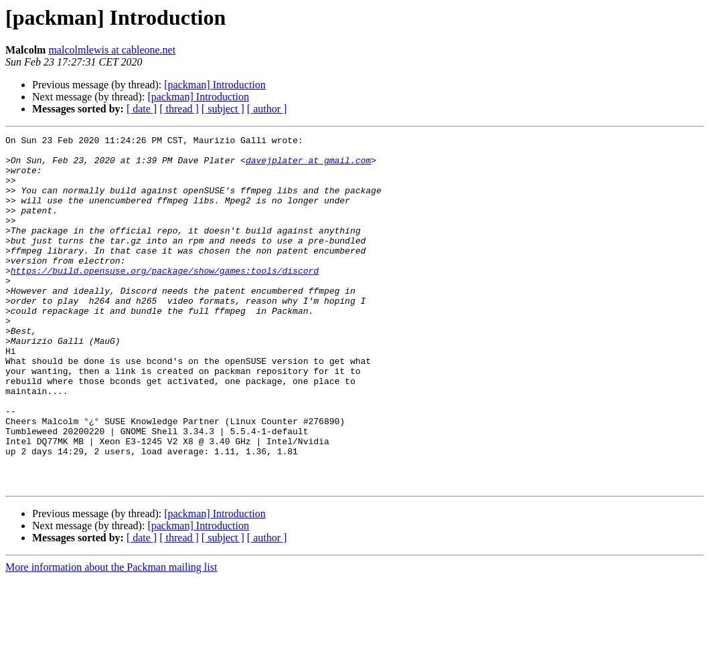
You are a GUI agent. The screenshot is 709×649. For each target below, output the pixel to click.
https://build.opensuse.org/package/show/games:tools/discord (165, 298)
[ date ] (142, 108)
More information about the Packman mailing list (111, 637)
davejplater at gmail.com (308, 166)
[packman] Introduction (215, 84)
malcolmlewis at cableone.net (111, 50)
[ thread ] (179, 108)
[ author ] (267, 108)
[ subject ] (223, 108)
